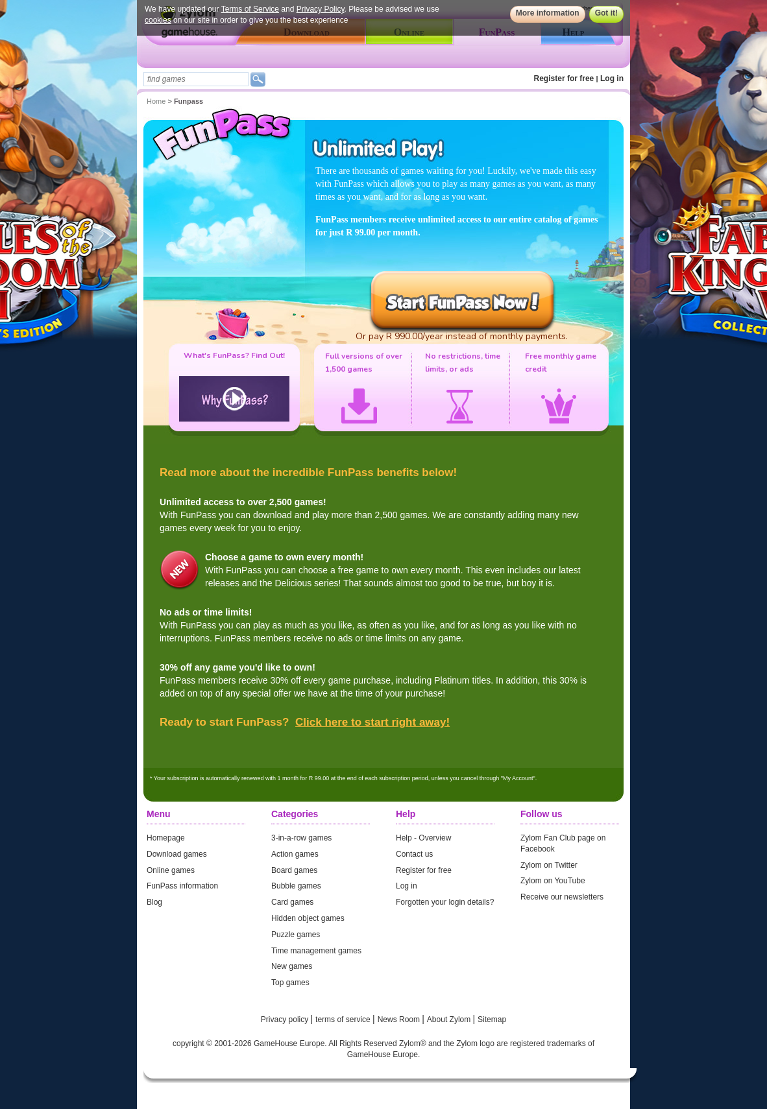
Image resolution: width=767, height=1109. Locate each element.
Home (156, 101)
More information (547, 13)
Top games (290, 982)
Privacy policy (286, 1019)
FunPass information (182, 885)
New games (291, 966)
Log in (612, 78)
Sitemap (492, 1019)
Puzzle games (295, 934)
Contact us (414, 854)
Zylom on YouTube (552, 880)
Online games (171, 870)
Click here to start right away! (372, 722)
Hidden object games (308, 918)
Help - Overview (423, 837)
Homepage (166, 837)
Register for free (564, 78)
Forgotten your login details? (445, 902)
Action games (295, 854)
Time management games (316, 950)
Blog (154, 902)
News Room (400, 1019)
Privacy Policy (321, 9)
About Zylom (450, 1019)
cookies (158, 20)
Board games (294, 870)
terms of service (343, 1019)
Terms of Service (250, 9)
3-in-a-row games (301, 837)
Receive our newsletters (561, 896)
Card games (292, 902)
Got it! (606, 13)
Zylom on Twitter (549, 865)
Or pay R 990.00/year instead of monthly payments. (462, 336)
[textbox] (196, 79)
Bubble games (296, 885)
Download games (177, 854)
